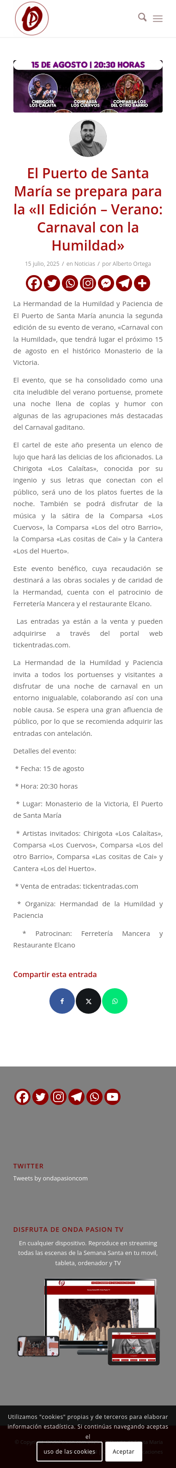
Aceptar (123, 1451)
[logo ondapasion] (73, 18)
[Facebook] (34, 283)
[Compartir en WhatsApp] (114, 1001)
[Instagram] (88, 283)
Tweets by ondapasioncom (50, 1178)
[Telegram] (124, 283)
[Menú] (158, 18)
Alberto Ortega (132, 264)
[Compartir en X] (88, 1001)
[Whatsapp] (70, 283)
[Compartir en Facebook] (62, 1001)
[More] (142, 283)
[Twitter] (52, 283)
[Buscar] (138, 18)
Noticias (84, 264)
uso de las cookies (70, 1451)
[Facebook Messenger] (106, 283)
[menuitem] (138, 18)
